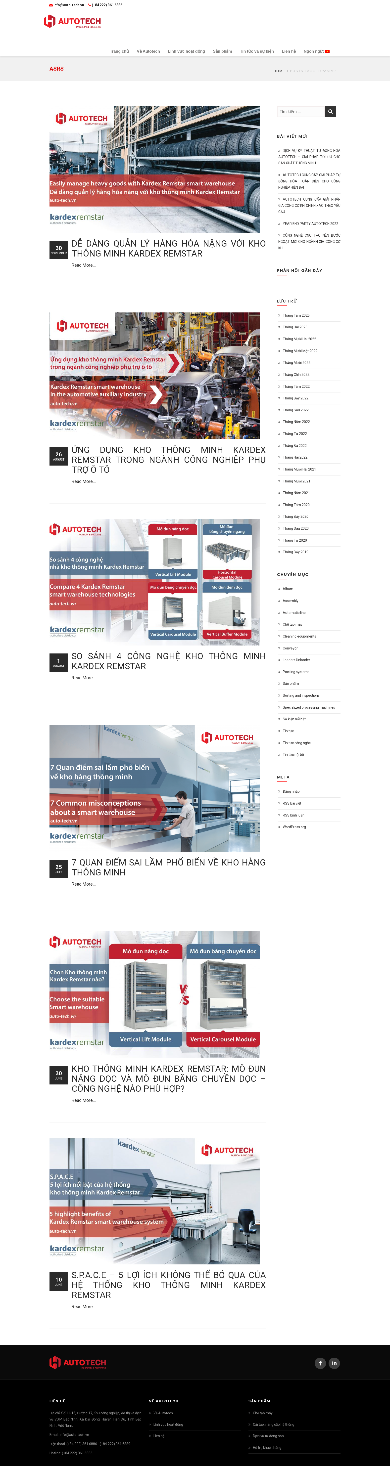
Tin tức (288, 731)
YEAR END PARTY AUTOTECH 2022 (310, 224)
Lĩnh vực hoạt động (168, 1424)
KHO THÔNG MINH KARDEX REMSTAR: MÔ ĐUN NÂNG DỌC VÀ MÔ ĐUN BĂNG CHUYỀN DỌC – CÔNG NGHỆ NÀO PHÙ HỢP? (169, 1079)
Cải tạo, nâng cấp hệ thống (273, 1424)
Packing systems (296, 672)
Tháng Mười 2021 (296, 481)
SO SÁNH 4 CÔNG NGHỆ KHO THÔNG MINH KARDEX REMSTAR (169, 661)
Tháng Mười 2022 (296, 363)
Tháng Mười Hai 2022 (299, 339)
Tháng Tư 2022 (295, 434)
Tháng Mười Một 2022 (300, 351)
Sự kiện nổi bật (294, 719)
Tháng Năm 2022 (296, 422)
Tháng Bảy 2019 (295, 552)
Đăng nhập (291, 791)
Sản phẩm (291, 684)
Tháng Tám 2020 (296, 505)
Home (279, 71)
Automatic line (294, 613)
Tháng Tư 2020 (295, 540)
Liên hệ (158, 1436)
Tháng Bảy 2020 (295, 516)
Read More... (84, 265)
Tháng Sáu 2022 (296, 410)
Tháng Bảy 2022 (295, 398)
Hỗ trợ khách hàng (267, 1448)
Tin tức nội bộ (293, 755)
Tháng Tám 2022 (296, 386)
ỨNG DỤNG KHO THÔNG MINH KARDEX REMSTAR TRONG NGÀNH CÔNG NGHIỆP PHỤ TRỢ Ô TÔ (169, 460)
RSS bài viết (292, 803)
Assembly (290, 601)
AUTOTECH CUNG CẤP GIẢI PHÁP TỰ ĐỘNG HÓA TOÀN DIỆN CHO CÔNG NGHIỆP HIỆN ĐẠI (309, 181)
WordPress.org (294, 827)
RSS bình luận (293, 815)
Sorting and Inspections (301, 695)
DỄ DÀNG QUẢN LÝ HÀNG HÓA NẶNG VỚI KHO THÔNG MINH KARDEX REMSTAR (169, 249)
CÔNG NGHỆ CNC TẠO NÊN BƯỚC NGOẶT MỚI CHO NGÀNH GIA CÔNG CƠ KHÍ (309, 241)
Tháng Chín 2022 (296, 375)
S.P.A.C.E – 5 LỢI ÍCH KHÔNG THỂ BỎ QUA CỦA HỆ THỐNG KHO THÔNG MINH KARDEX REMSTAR (169, 1285)
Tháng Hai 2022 (295, 457)
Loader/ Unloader (296, 660)
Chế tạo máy (292, 624)
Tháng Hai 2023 (295, 327)
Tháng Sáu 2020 (296, 528)
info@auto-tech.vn (66, 5)
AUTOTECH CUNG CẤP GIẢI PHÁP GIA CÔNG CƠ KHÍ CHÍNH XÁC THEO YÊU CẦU (309, 205)
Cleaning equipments (299, 636)
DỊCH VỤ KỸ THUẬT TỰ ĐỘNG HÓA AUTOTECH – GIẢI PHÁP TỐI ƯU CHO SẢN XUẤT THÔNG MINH (309, 157)
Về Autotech (163, 1413)
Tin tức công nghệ (297, 743)
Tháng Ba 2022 (295, 446)
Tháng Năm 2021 (296, 493)
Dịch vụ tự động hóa (268, 1436)
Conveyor (290, 648)
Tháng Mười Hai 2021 (299, 469)
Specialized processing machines (309, 707)
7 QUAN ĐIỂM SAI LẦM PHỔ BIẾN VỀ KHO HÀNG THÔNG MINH (169, 868)
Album (288, 589)
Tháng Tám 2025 (296, 315)
